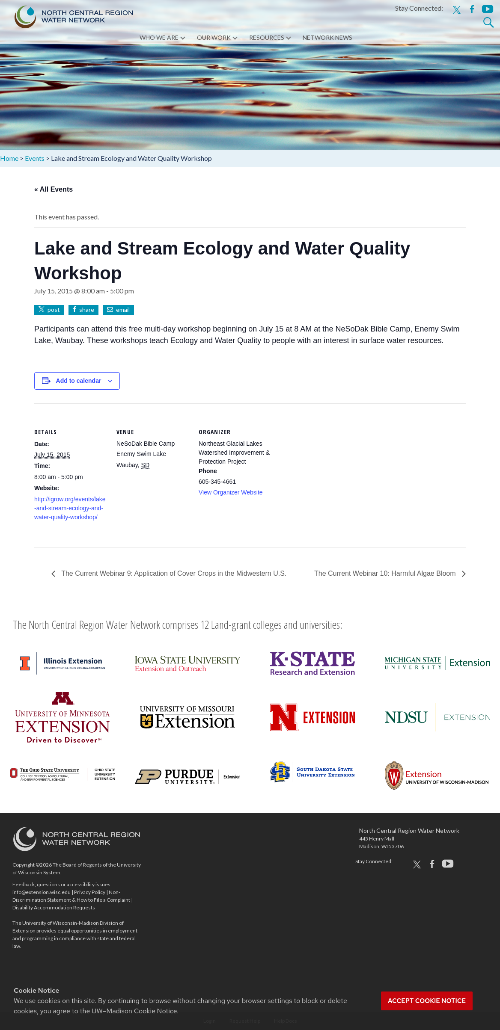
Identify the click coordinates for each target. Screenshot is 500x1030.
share (86, 309)
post (54, 309)
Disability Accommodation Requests (53, 907)
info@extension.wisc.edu (41, 892)
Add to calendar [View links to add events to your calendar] (78, 380)
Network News (327, 38)
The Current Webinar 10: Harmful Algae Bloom (386, 573)
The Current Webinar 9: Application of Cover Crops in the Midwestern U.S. (173, 573)
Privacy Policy (89, 892)
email (123, 309)
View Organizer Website (231, 492)
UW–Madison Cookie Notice (134, 1010)
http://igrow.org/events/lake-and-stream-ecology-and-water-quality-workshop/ (70, 508)
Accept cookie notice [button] (427, 1001)
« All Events (53, 189)
